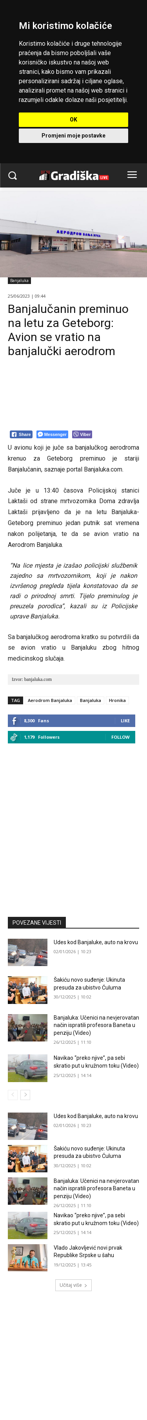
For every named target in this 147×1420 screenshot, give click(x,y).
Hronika (117, 700)
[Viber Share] (82, 434)
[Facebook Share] (21, 434)
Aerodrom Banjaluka (50, 700)
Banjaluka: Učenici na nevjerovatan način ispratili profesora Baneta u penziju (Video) (96, 1025)
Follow (120, 737)
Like (125, 720)
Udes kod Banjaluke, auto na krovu (96, 942)
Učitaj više (73, 1285)
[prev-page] (13, 1095)
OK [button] (73, 119)
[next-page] (25, 1095)
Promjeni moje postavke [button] (73, 135)
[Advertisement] (73, 826)
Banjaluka (19, 280)
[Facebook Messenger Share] (52, 434)
